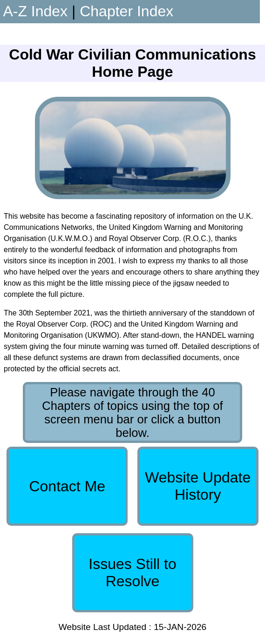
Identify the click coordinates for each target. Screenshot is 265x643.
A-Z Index (35, 11)
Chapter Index (126, 11)
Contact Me (67, 486)
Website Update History (198, 486)
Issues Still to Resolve (132, 572)
